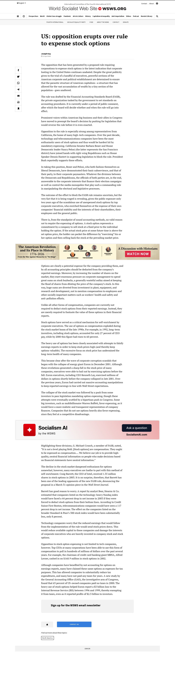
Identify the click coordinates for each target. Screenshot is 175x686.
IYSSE (91, 22)
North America (47, 638)
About (151, 3)
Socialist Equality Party (76, 22)
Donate (126, 22)
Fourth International (54, 22)
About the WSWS (103, 22)
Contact (144, 3)
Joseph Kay (46, 53)
